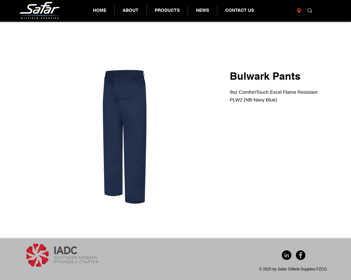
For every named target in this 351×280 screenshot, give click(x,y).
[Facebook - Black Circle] (300, 255)
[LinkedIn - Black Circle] (286, 255)
